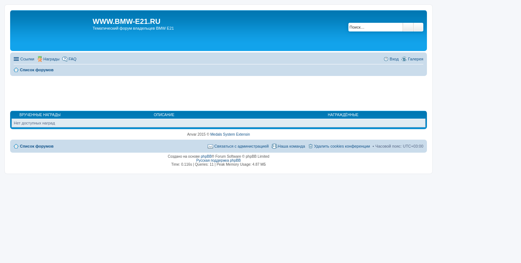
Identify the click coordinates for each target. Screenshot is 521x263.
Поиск (408, 27)
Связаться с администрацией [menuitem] (241, 146)
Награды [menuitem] (51, 59)
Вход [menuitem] (394, 59)
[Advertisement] (218, 93)
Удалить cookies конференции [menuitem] (342, 146)
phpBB (206, 156)
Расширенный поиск (418, 27)
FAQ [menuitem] (72, 59)
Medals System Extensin (230, 134)
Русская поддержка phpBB (218, 160)
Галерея (415, 59)
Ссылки (27, 59)
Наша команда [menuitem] (291, 146)
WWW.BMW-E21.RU (126, 21)
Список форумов (37, 146)
